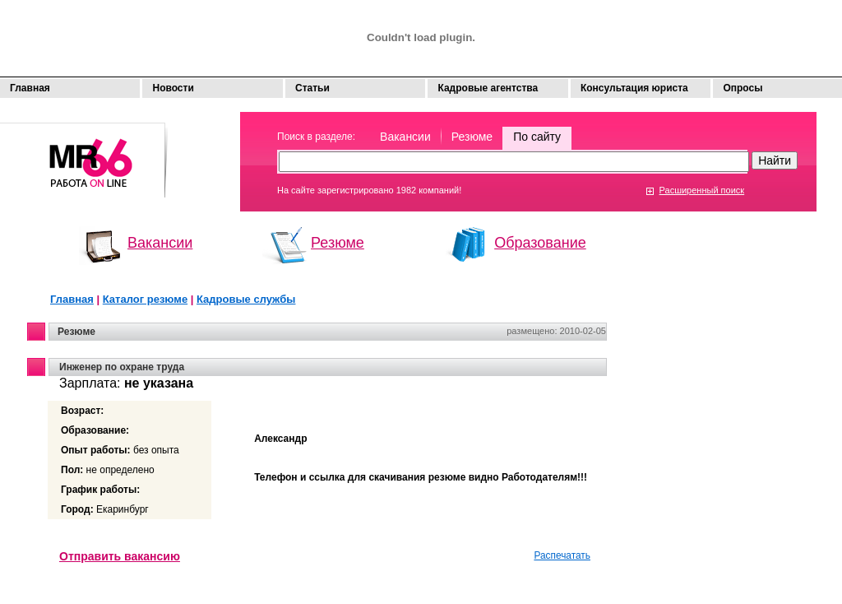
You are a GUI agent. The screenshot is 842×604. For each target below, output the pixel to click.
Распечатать (562, 555)
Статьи (312, 88)
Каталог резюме (145, 299)
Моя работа (84, 152)
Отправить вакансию (119, 556)
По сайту (537, 136)
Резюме (472, 136)
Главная (30, 88)
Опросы (742, 88)
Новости (172, 88)
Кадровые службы (246, 299)
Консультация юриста (634, 88)
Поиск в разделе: (316, 136)
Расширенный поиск (702, 190)
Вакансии (405, 136)
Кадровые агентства (487, 88)
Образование (540, 243)
